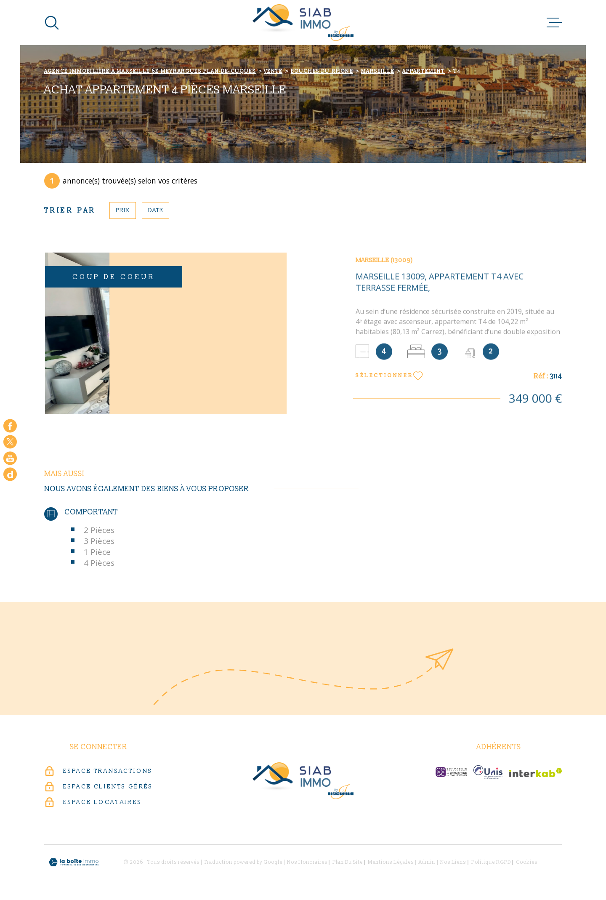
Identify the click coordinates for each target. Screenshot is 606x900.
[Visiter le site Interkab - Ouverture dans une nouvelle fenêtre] (535, 772)
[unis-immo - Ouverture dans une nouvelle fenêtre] (487, 772)
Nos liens (453, 862)
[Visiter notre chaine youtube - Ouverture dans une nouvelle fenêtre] (10, 458)
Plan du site (347, 862)
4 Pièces (99, 562)
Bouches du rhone (322, 71)
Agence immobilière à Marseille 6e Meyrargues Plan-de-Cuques (150, 71)
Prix (123, 210)
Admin (427, 862)
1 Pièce (97, 551)
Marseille (377, 71)
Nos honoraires (307, 862)
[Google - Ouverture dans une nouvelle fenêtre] (10, 474)
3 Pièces (99, 540)
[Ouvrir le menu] (554, 22)
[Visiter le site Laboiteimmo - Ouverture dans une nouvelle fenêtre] (73, 862)
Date (155, 210)
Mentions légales (391, 862)
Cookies (526, 862)
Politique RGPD (491, 862)
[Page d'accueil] (303, 22)
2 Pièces (99, 530)
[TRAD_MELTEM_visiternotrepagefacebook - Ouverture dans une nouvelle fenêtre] (10, 425)
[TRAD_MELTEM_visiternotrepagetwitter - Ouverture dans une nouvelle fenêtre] (10, 442)
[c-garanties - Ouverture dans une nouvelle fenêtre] (451, 772)
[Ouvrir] (51, 22)
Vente (273, 71)
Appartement (423, 71)
